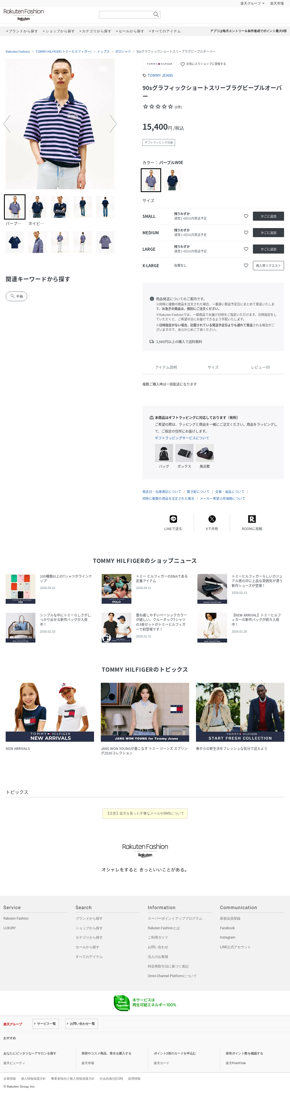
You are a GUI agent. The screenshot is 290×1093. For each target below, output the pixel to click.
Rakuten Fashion (47, 14)
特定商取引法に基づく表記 (168, 966)
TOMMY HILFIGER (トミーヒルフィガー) (63, 51)
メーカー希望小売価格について (222, 498)
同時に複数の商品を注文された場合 (168, 498)
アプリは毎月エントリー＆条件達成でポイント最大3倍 (248, 31)
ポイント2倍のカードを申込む (175, 1053)
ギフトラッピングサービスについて (182, 438)
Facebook (227, 928)
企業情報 (9, 1079)
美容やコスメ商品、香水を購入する (106, 1053)
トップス (103, 51)
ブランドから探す (89, 918)
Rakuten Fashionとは (164, 928)
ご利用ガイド (158, 937)
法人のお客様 (158, 957)
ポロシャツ (123, 51)
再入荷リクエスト (268, 265)
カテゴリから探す (89, 937)
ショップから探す (89, 928)
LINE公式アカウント (235, 947)
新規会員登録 (230, 918)
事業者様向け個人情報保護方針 (73, 1079)
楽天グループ (250, 3)
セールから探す (87, 947)
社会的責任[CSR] (111, 1079)
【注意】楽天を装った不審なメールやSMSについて (145, 813)
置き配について (198, 491)
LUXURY (9, 928)
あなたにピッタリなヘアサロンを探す (29, 1053)
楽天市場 (277, 3)
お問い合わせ (158, 947)
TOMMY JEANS (160, 75)
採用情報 (134, 1079)
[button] (7, 123)
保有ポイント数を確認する (244, 1053)
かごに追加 (268, 216)
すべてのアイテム (89, 957)
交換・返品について (229, 491)
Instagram (227, 937)
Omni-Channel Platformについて (172, 976)
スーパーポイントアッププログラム (175, 918)
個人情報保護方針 (33, 1079)
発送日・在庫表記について (161, 491)
